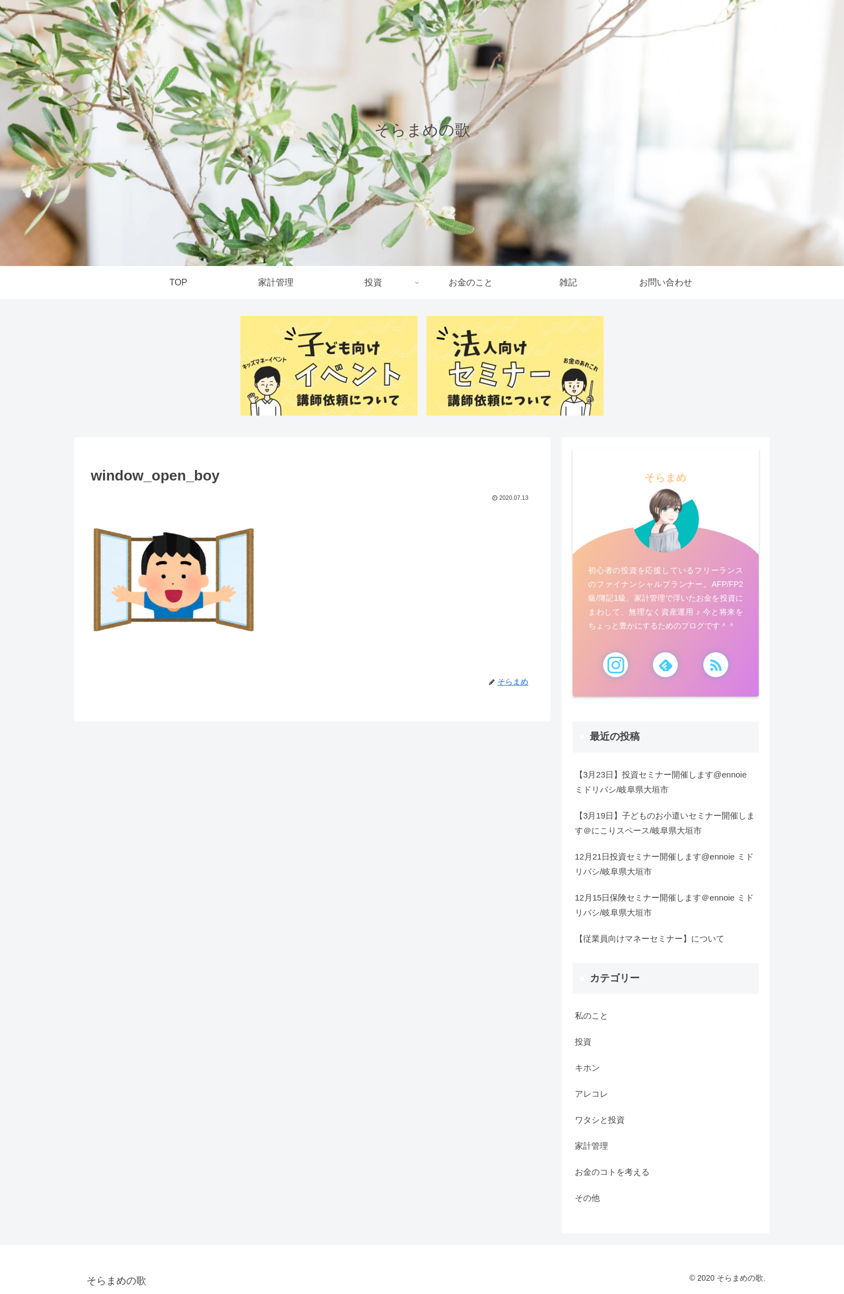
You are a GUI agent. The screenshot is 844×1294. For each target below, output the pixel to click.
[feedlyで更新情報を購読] (665, 664)
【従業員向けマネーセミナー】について (649, 938)
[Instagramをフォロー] (615, 664)
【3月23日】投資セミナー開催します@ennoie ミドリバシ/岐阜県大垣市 (661, 782)
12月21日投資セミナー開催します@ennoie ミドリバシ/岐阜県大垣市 (664, 864)
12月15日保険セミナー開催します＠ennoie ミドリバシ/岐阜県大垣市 (664, 905)
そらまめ (666, 477)
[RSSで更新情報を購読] (715, 664)
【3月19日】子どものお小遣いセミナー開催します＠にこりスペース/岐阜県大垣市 (665, 823)
